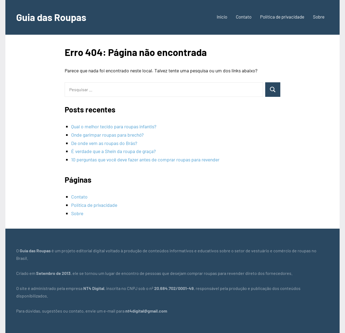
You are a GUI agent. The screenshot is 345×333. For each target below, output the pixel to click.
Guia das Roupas (51, 17)
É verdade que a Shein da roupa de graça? (113, 151)
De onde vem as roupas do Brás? (104, 143)
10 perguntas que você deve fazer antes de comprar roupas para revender (145, 159)
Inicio (222, 16)
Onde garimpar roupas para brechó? (107, 135)
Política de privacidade (282, 16)
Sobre (319, 16)
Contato (243, 16)
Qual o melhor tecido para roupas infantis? (113, 126)
